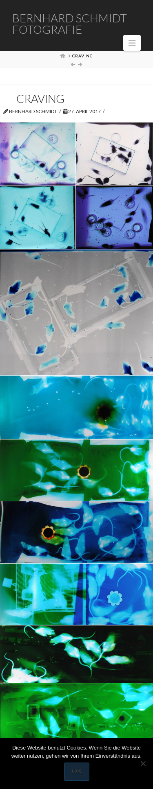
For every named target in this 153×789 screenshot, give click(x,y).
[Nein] (143, 763)
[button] (132, 43)
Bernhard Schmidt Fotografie (69, 23)
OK (77, 770)
